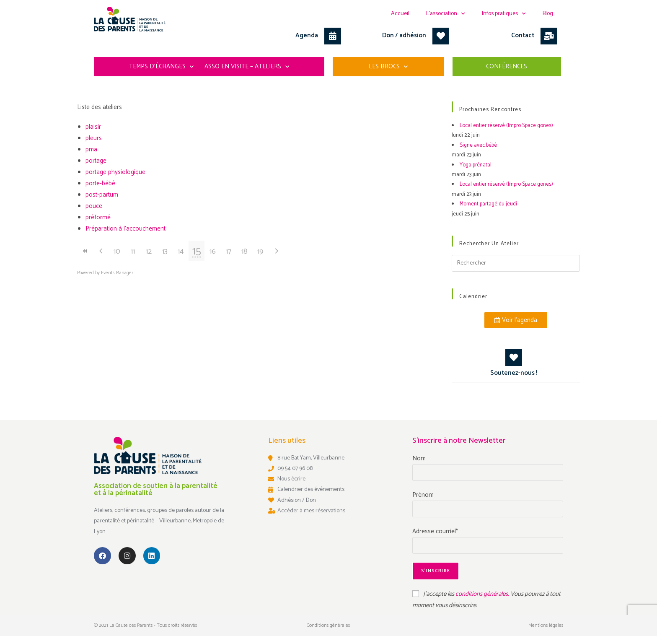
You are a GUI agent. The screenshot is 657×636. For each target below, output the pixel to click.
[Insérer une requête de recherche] (516, 263)
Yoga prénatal (475, 165)
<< (85, 251)
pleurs (93, 138)
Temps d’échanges (161, 66)
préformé (98, 217)
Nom (419, 458)
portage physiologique (115, 172)
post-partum (101, 195)
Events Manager (117, 273)
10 (117, 251)
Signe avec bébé (478, 145)
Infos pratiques (504, 14)
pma (91, 149)
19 (260, 251)
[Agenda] (332, 36)
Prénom (423, 495)
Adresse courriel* (435, 531)
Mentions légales (545, 625)
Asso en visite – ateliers (246, 66)
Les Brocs (388, 66)
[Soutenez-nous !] (513, 357)
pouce (93, 206)
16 (213, 251)
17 (228, 251)
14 (181, 251)
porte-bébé (100, 183)
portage (95, 161)
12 (149, 251)
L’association (445, 14)
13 (165, 251)
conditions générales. (482, 594)
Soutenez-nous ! (513, 373)
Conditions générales (328, 625)
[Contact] (549, 36)
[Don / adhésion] (440, 36)
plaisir (93, 127)
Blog (548, 13)
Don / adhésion (404, 35)
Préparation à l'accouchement (125, 228)
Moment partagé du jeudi (488, 204)
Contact (522, 35)
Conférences (506, 66)
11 (133, 251)
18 (244, 251)
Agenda (306, 35)
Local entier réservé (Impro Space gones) (506, 125)
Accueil (400, 13)
